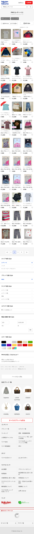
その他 (24, 94)
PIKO (17, 279)
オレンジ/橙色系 (32, 345)
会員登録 (28, 2)
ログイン (20, 2)
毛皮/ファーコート (15, 203)
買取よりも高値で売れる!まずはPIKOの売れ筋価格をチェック (17, 360)
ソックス (25, 58)
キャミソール (3, 76)
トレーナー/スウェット (5, 94)
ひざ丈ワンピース (4, 221)
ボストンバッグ (26, 40)
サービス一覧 (4, 523)
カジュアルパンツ (15, 221)
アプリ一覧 (21, 523)
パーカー (2, 58)
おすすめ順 (13, 23)
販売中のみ (5, 23)
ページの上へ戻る (17, 376)
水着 (13, 112)
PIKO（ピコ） (5, 18)
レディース (14, 18)
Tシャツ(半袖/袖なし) (5, 40)
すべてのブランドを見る (17, 420)
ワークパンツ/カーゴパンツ (28, 112)
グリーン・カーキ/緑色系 (32, 342)
